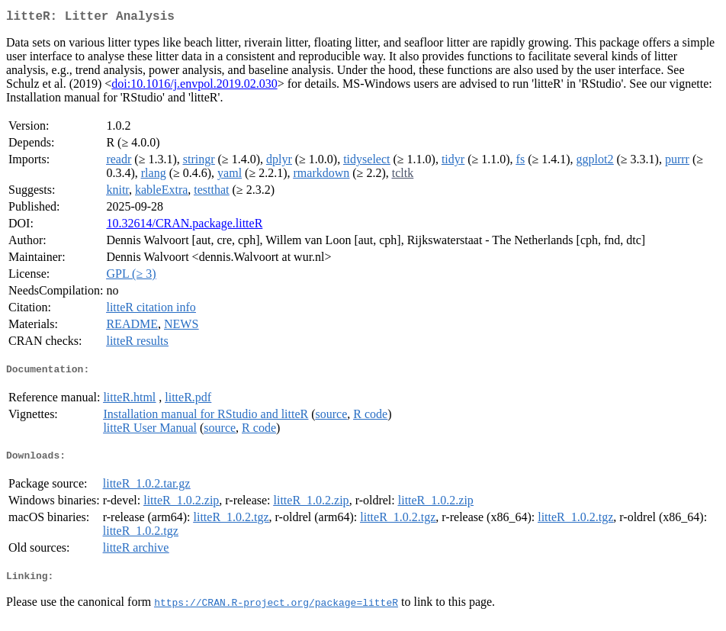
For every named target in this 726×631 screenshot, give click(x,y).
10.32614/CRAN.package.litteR (184, 226)
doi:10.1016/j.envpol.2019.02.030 (194, 86)
